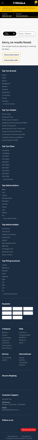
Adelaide (5, 276)
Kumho (4, 81)
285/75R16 (5, 176)
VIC (3, 282)
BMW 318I (5, 246)
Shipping (22, 340)
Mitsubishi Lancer (7, 252)
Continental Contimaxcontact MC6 (13, 134)
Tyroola (7, 338)
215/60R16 (5, 153)
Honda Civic (6, 231)
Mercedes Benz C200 (9, 243)
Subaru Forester (7, 255)
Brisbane (5, 271)
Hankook (5, 89)
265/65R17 (5, 162)
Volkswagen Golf (7, 249)
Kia (3, 215)
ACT (3, 288)
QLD (3, 285)
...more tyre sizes (7, 179)
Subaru (4, 207)
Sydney (4, 265)
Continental (6, 95)
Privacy (7, 345)
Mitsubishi (5, 201)
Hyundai (5, 204)
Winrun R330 (6, 114)
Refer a (7, 348)
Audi (3, 210)
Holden (4, 213)
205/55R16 (5, 150)
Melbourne (5, 268)
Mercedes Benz (7, 198)
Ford (3, 192)
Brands (16, 21)
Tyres (10, 21)
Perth (4, 274)
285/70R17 (5, 173)
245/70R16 (5, 159)
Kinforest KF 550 (7, 117)
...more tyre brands (8, 104)
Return (21, 343)
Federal (23, 21)
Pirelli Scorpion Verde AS (10, 120)
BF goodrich (6, 92)
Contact (23, 332)
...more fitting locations (10, 294)
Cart (36, 1)
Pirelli (4, 78)
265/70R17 (5, 168)
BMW (3, 189)
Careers (4, 335)
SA (3, 291)
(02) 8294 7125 (7, 399)
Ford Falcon (6, 229)
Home (4, 21)
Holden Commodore (9, 234)
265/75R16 (5, 171)
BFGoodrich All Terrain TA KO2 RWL (13, 129)
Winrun (4, 75)
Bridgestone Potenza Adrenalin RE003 (14, 123)
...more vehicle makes (9, 218)
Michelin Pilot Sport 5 (9, 126)
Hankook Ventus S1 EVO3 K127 (12, 131)
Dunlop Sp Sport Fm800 (10, 140)
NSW (3, 279)
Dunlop (4, 98)
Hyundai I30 (6, 237)
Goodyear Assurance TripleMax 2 (12, 137)
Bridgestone (6, 84)
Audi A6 (4, 240)
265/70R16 (5, 165)
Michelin (5, 86)
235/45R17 (5, 156)
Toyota (4, 195)
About (5, 332)
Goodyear (5, 101)
